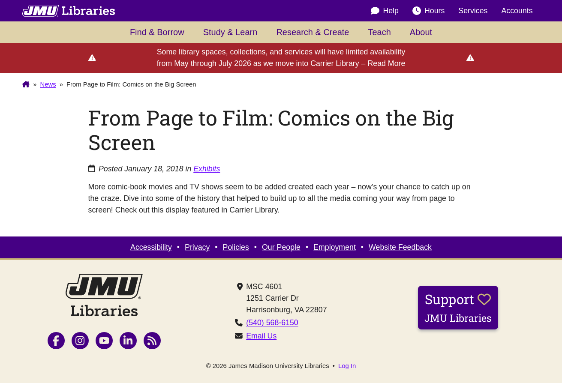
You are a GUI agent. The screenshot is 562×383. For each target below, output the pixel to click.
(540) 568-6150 (272, 322)
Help (385, 10)
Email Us (261, 336)
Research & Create (312, 32)
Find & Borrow (157, 32)
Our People (281, 247)
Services (472, 10)
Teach (379, 32)
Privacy (197, 247)
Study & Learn (230, 32)
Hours (428, 10)
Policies (236, 247)
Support (458, 307)
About (421, 32)
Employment (334, 247)
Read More (386, 63)
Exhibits (206, 169)
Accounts (516, 10)
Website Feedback (400, 247)
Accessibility (151, 247)
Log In (347, 366)
